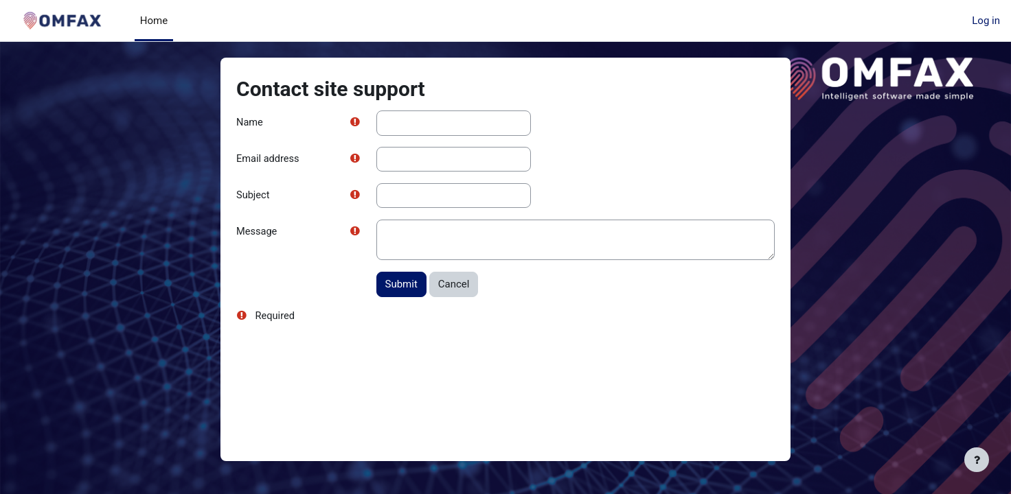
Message (257, 233)
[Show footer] (976, 459)
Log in (986, 20)
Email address (268, 160)
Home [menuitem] (154, 20)
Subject (253, 196)
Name (250, 123)
